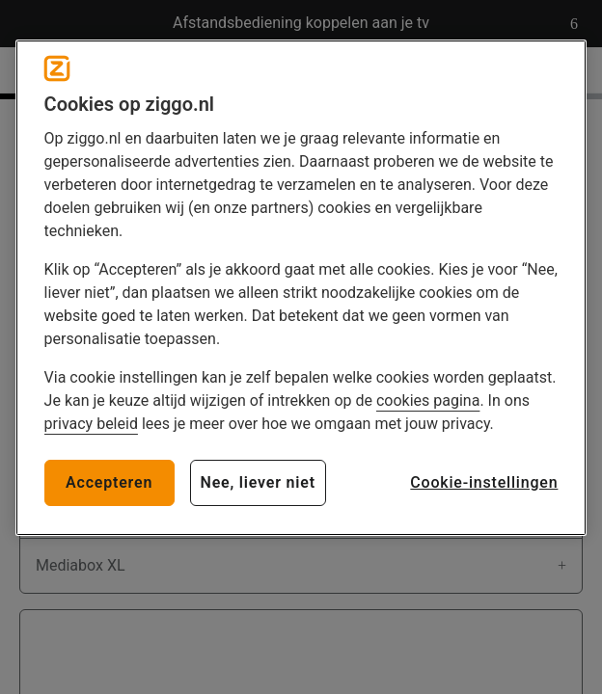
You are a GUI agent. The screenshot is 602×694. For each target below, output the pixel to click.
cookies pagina (427, 400)
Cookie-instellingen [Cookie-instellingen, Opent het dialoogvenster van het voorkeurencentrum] (484, 482)
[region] (301, 288)
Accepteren (109, 482)
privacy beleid (91, 423)
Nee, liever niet (258, 482)
